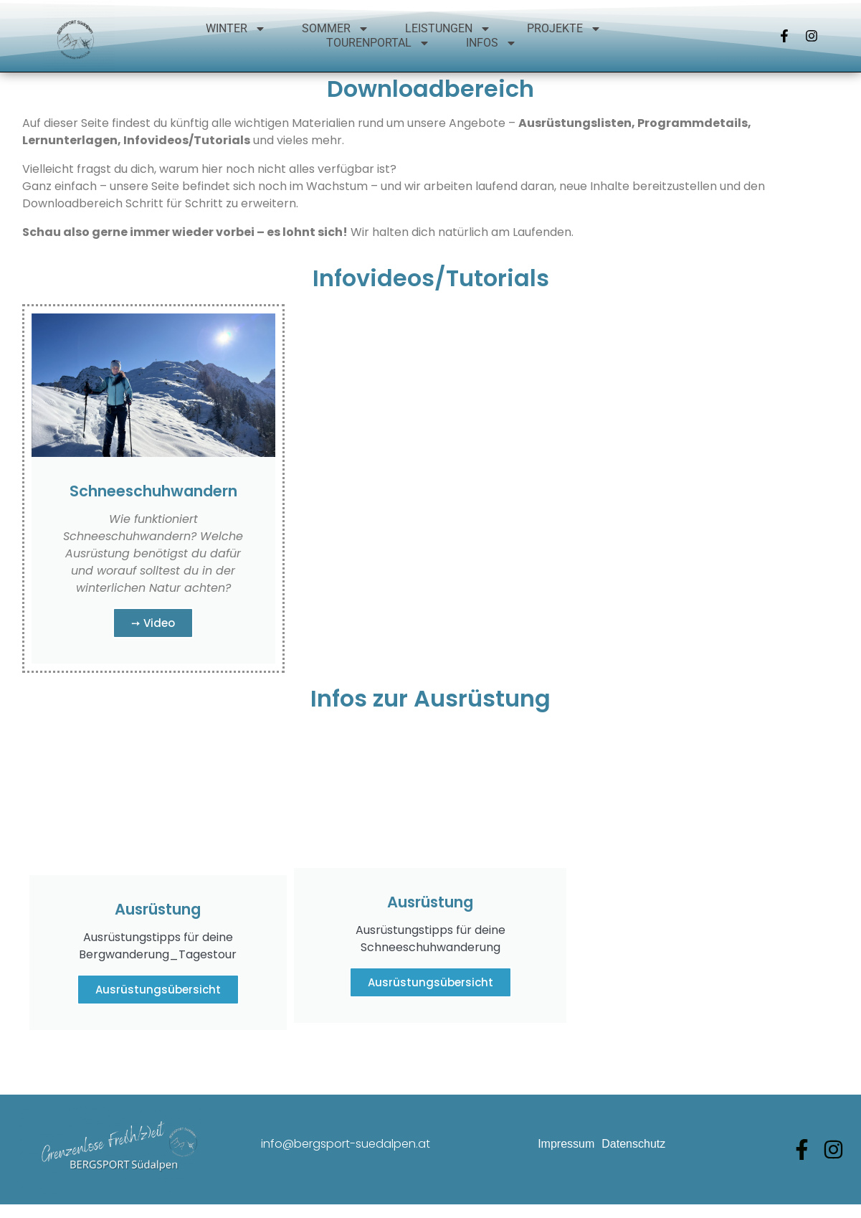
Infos (491, 43)
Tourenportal (378, 43)
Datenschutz (633, 1167)
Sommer (335, 29)
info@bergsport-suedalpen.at (345, 1167)
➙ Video (153, 646)
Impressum (566, 1167)
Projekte (564, 29)
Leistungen (448, 29)
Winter (236, 29)
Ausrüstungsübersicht (158, 1013)
